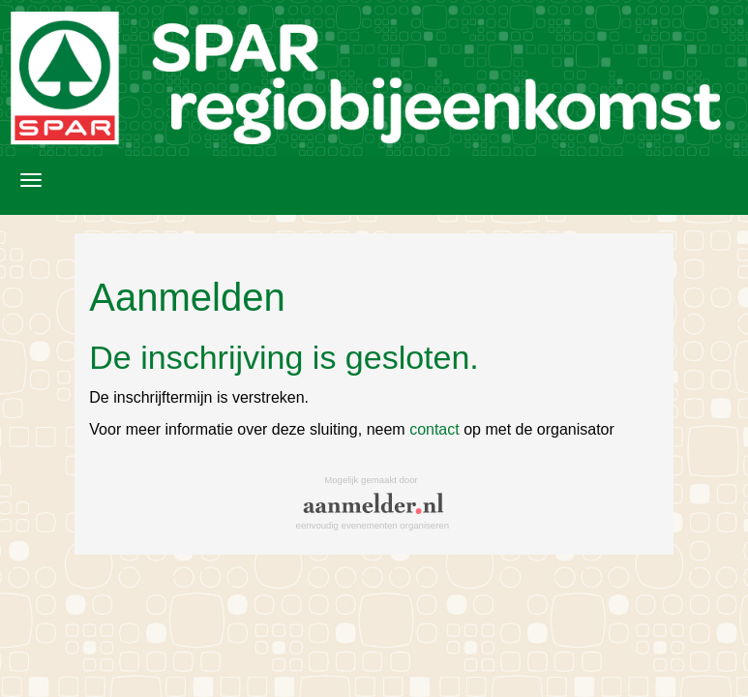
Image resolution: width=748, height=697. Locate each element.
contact (434, 429)
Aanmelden (703, 179)
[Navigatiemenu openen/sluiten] (31, 180)
